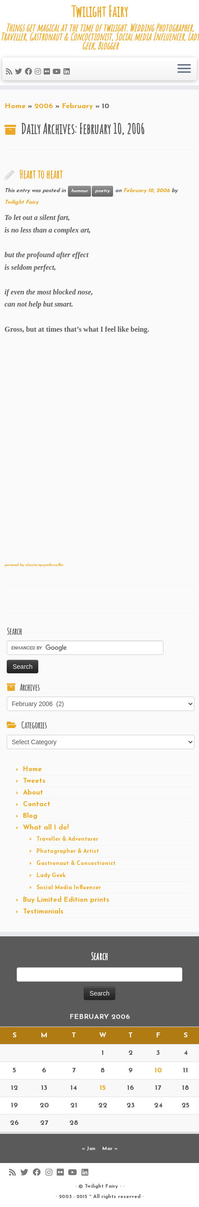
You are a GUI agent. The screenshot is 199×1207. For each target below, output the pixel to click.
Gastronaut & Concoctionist (76, 863)
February (77, 106)
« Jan (88, 1148)
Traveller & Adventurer (67, 839)
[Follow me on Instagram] (39, 72)
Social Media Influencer (68, 888)
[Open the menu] (184, 69)
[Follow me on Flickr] (48, 72)
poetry (102, 191)
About (33, 793)
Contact (36, 804)
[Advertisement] (99, 451)
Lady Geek (51, 875)
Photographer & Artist (67, 851)
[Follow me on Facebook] (30, 72)
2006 (43, 106)
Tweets (34, 781)
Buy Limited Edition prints (66, 900)
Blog (30, 816)
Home (15, 106)
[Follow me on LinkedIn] (67, 72)
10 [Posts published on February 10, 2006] (158, 1070)
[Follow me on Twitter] (20, 72)
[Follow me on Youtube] (58, 72)
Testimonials (43, 912)
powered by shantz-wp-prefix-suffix (34, 565)
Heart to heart (41, 174)
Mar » (110, 1148)
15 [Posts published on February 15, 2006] (103, 1088)
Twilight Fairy (99, 11)
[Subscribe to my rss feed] (10, 72)
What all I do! (46, 828)
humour (79, 191)
